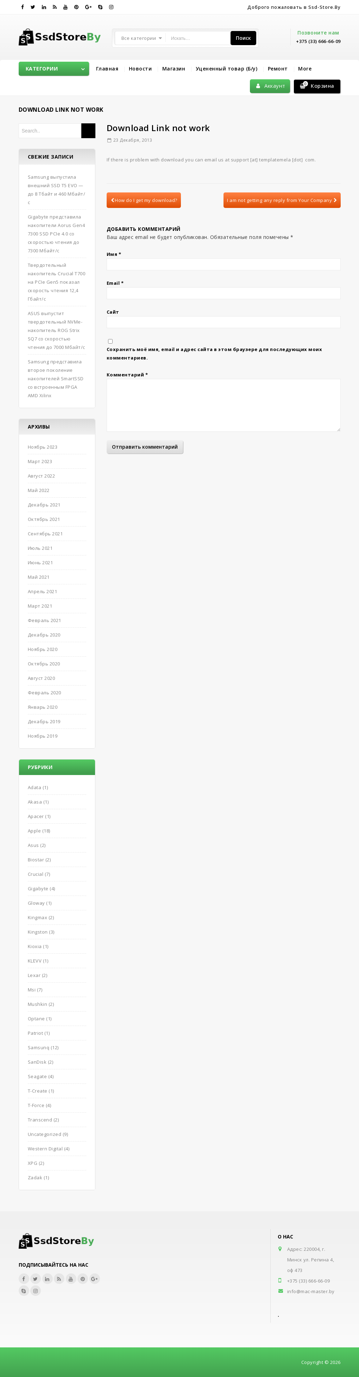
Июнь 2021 (40, 562)
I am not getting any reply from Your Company (282, 200)
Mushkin (38, 1004)
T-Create (38, 1091)
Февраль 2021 (44, 620)
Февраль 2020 (44, 692)
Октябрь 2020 (44, 663)
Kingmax (38, 917)
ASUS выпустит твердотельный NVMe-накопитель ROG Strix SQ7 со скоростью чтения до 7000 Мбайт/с (56, 330)
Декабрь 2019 (44, 721)
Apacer (36, 816)
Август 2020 (41, 678)
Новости (140, 68)
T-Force (36, 1105)
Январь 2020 (43, 707)
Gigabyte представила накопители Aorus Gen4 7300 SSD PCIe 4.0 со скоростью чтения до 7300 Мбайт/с (56, 234)
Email (115, 283)
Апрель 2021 (42, 591)
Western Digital (45, 1148)
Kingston (38, 932)
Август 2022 (41, 476)
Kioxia (35, 946)
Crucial (36, 874)
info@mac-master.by (311, 1291)
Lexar (34, 975)
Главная (107, 68)
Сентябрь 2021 (45, 533)
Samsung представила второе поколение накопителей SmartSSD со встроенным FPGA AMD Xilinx (56, 378)
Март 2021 (40, 606)
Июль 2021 (40, 548)
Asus (33, 845)
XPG (33, 1163)
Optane (36, 1018)
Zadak (35, 1177)
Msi (32, 989)
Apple (34, 831)
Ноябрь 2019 (43, 736)
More (304, 68)
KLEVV (35, 961)
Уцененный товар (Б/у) (227, 68)
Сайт (113, 312)
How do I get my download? (144, 200)
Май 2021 (39, 577)
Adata (35, 787)
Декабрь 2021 (44, 505)
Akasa (35, 802)
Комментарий (127, 374)
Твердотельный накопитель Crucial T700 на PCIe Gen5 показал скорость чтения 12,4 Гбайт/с (57, 282)
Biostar (36, 859)
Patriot (35, 1033)
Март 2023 (40, 461)
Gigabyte (38, 888)
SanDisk (37, 1062)
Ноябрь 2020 (43, 649)
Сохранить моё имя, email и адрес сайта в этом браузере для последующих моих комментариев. (214, 353)
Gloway (36, 903)
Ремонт (278, 68)
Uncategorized (45, 1134)
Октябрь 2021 (44, 519)
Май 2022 (39, 490)
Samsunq (39, 1047)
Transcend (40, 1120)
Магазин (173, 68)
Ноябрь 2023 (43, 447)
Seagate (37, 1076)
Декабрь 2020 (44, 635)
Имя (114, 254)
